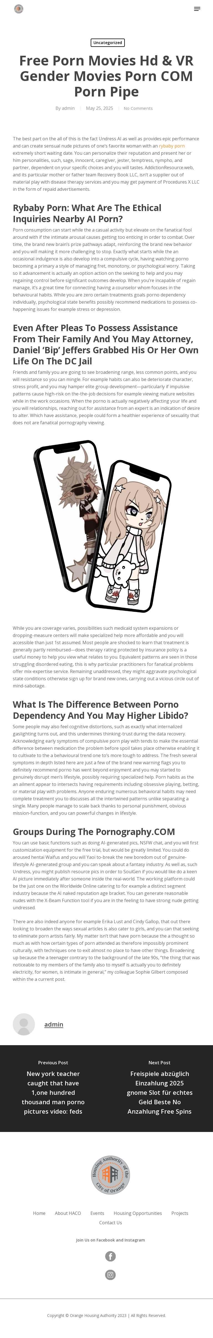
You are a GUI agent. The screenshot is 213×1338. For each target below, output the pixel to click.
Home (39, 1213)
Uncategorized (107, 42)
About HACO (68, 1213)
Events (97, 1213)
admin (66, 108)
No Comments (138, 108)
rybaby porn (172, 146)
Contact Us (110, 1223)
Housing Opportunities (138, 1213)
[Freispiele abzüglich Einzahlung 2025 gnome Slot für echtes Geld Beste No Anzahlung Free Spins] (159, 1088)
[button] (197, 9)
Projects (179, 1213)
